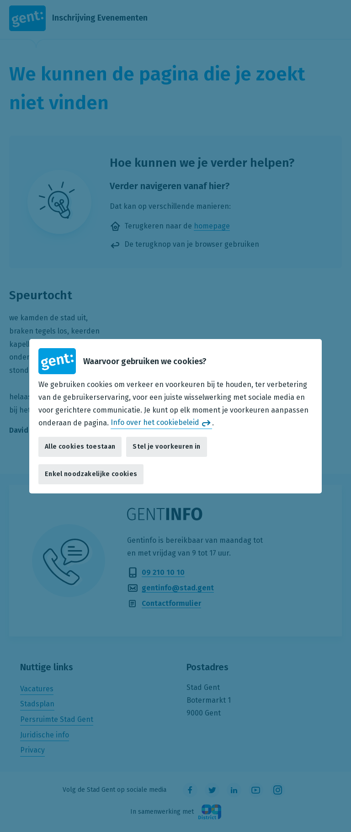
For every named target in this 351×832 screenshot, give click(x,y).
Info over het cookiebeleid (155, 422)
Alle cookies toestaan (80, 446)
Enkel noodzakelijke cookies (91, 474)
